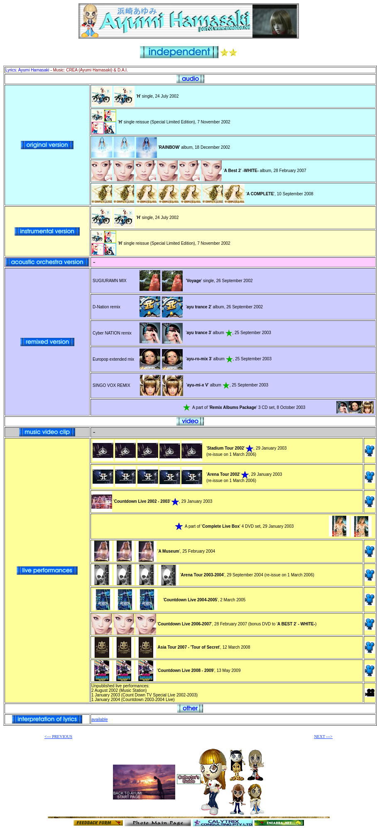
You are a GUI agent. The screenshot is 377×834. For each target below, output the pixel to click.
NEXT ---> (323, 736)
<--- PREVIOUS (58, 736)
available (99, 719)
